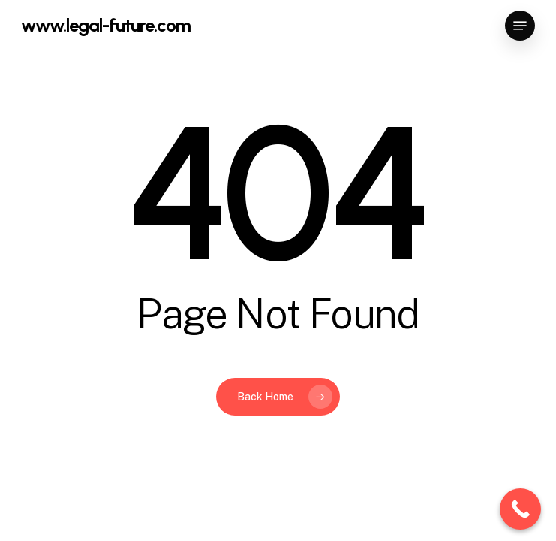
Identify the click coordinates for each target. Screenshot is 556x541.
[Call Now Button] (520, 509)
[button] (520, 25)
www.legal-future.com (106, 26)
